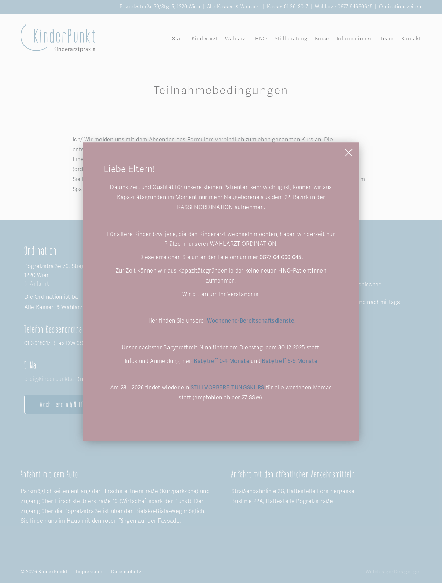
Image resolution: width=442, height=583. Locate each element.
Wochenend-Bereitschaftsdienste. (250, 320)
